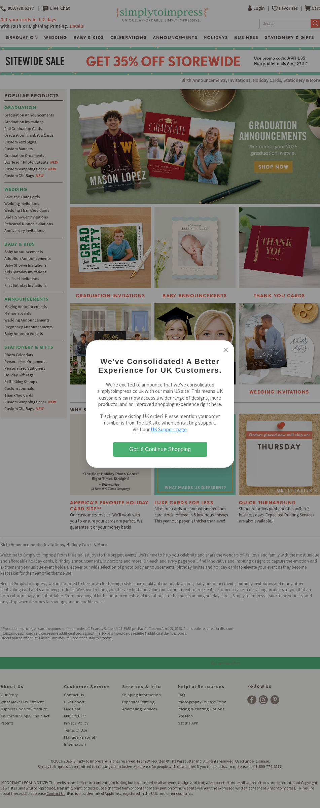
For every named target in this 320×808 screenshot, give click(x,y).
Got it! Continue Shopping (160, 449)
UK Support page (169, 429)
